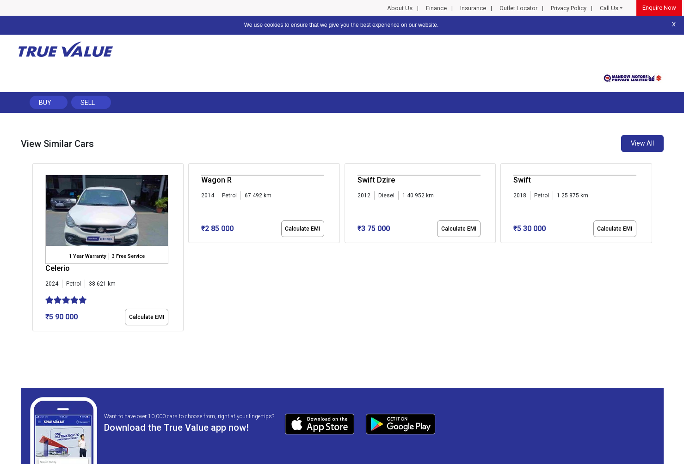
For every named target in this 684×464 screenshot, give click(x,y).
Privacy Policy (568, 8)
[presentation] (37, 249)
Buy (45, 102)
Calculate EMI (146, 317)
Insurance (473, 8)
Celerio (57, 268)
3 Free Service (128, 256)
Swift (522, 180)
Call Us (609, 8)
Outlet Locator (518, 8)
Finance (436, 8)
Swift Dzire (376, 180)
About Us (400, 8)
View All (642, 143)
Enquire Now (659, 7)
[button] (35, 339)
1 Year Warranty (87, 256)
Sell (87, 102)
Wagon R (216, 180)
